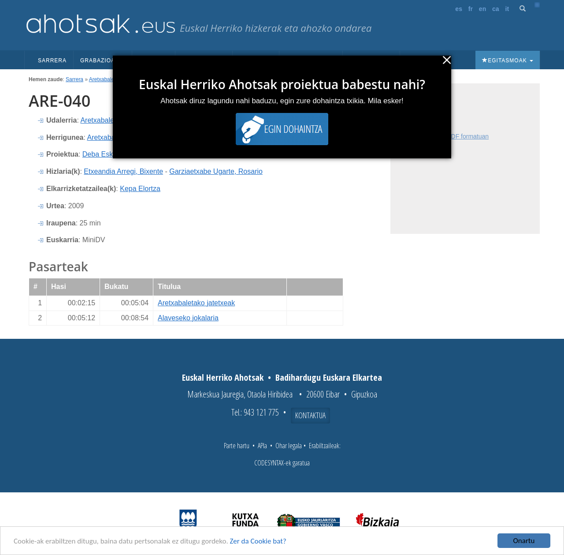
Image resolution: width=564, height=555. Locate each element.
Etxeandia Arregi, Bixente (123, 171)
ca (495, 8)
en (482, 8)
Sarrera (52, 60)
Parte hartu (236, 445)
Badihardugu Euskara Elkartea (328, 377)
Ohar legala (288, 445)
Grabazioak (102, 60)
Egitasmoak (507, 60)
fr (470, 8)
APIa (262, 445)
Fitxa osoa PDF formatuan (453, 136)
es (458, 8)
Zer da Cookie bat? (258, 541)
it (507, 8)
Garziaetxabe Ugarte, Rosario (216, 171)
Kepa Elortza (140, 188)
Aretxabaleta (104, 79)
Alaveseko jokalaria (188, 318)
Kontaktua (310, 415)
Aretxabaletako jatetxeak (196, 303)
